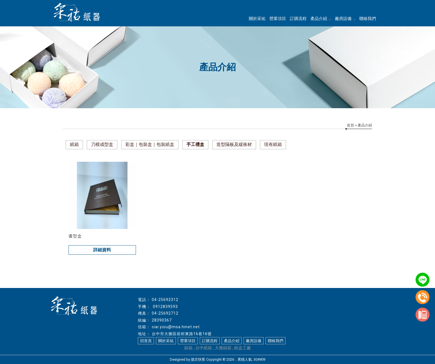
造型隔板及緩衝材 (234, 144)
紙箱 (74, 144)
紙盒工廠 (242, 347)
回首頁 (146, 340)
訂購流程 (298, 18)
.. (236, 359)
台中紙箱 (203, 347)
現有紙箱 (273, 144)
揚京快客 (198, 359)
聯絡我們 (367, 18)
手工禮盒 (195, 144)
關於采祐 (257, 18)
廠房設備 (345, 18)
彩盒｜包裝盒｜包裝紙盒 (149, 144)
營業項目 (277, 18)
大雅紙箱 (223, 347)
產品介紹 (320, 18)
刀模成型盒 (102, 144)
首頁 (350, 125)
